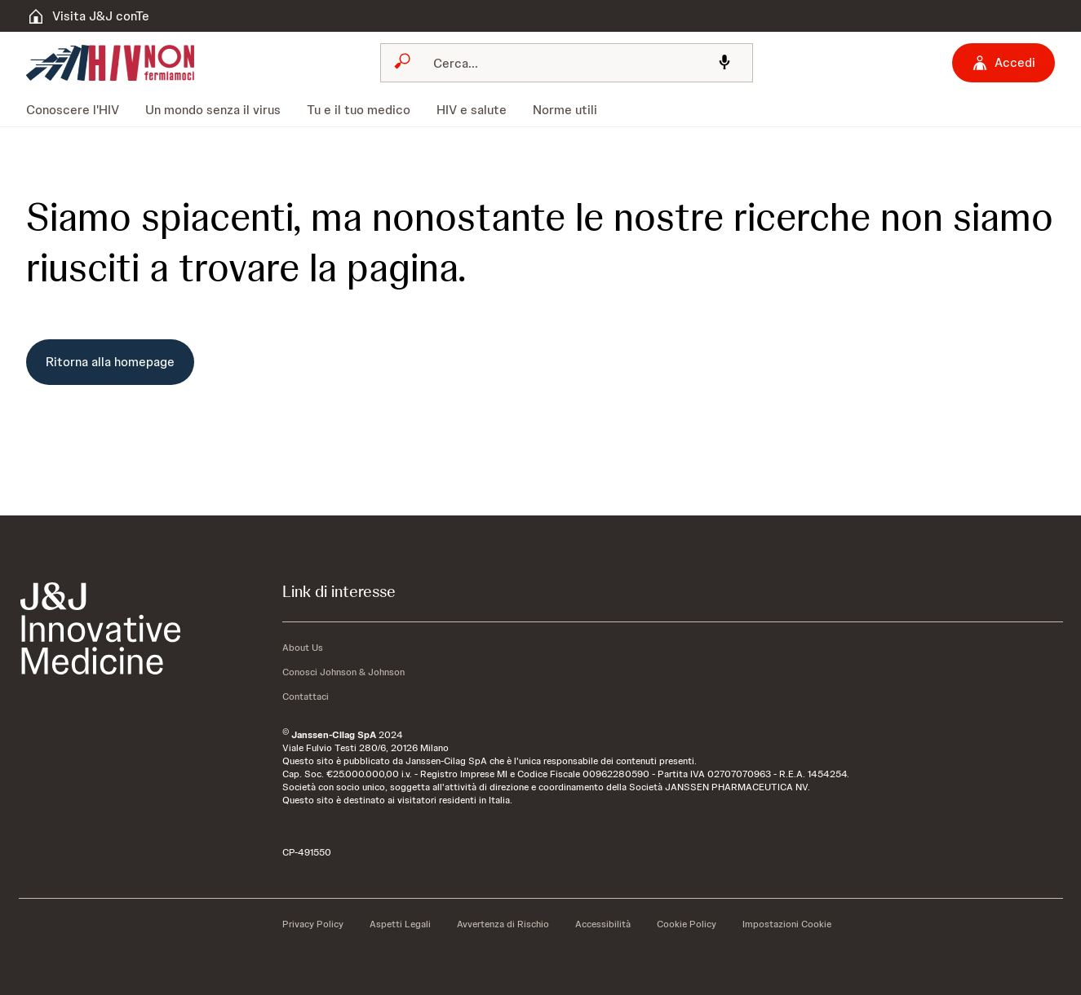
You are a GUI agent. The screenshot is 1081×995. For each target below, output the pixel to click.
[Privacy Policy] (312, 924)
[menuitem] (79, 110)
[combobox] (566, 62)
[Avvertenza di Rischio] (503, 924)
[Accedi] (1003, 62)
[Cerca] (561, 63)
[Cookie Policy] (686, 924)
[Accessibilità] (603, 924)
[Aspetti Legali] (400, 924)
